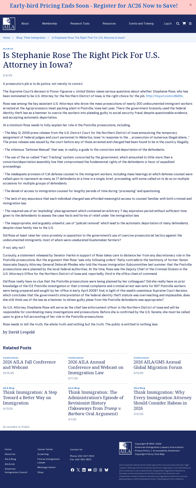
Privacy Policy (142, 450)
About (25, 23)
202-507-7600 (86, 456)
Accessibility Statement (166, 450)
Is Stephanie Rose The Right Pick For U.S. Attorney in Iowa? (88, 37)
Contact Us (76, 449)
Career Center (45, 449)
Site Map (160, 454)
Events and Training (141, 23)
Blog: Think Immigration (31, 37)
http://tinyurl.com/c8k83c (164, 96)
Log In (168, 23)
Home (6, 37)
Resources (109, 23)
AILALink (10, 464)
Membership (49, 23)
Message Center (47, 467)
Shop (40, 472)
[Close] (190, 4)
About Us (10, 454)
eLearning (43, 454)
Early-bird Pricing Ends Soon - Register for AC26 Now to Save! (94, 5)
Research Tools (80, 23)
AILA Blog (10, 459)
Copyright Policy (144, 454)
